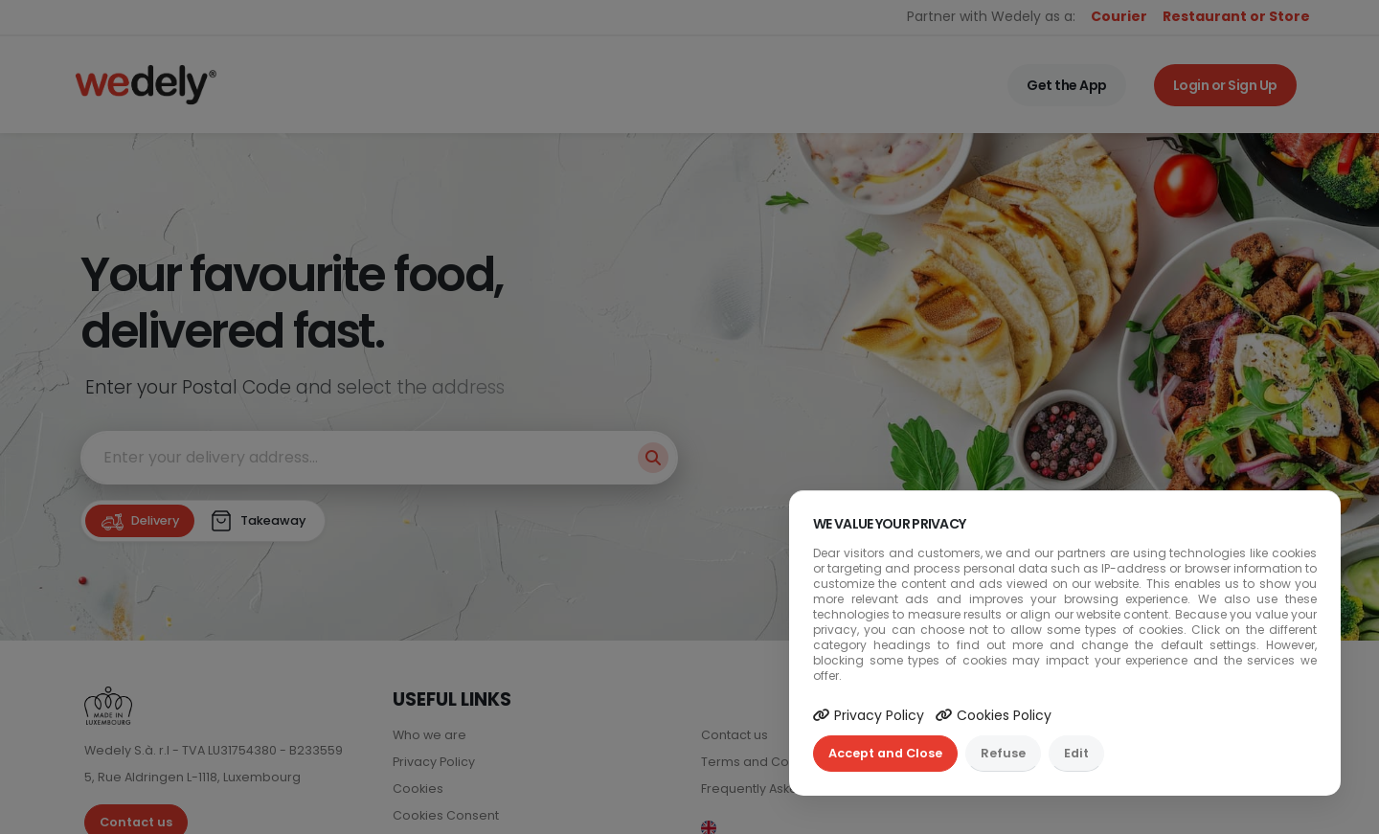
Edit (1076, 753)
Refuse (1003, 753)
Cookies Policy (993, 715)
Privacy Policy (868, 715)
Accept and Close (885, 753)
